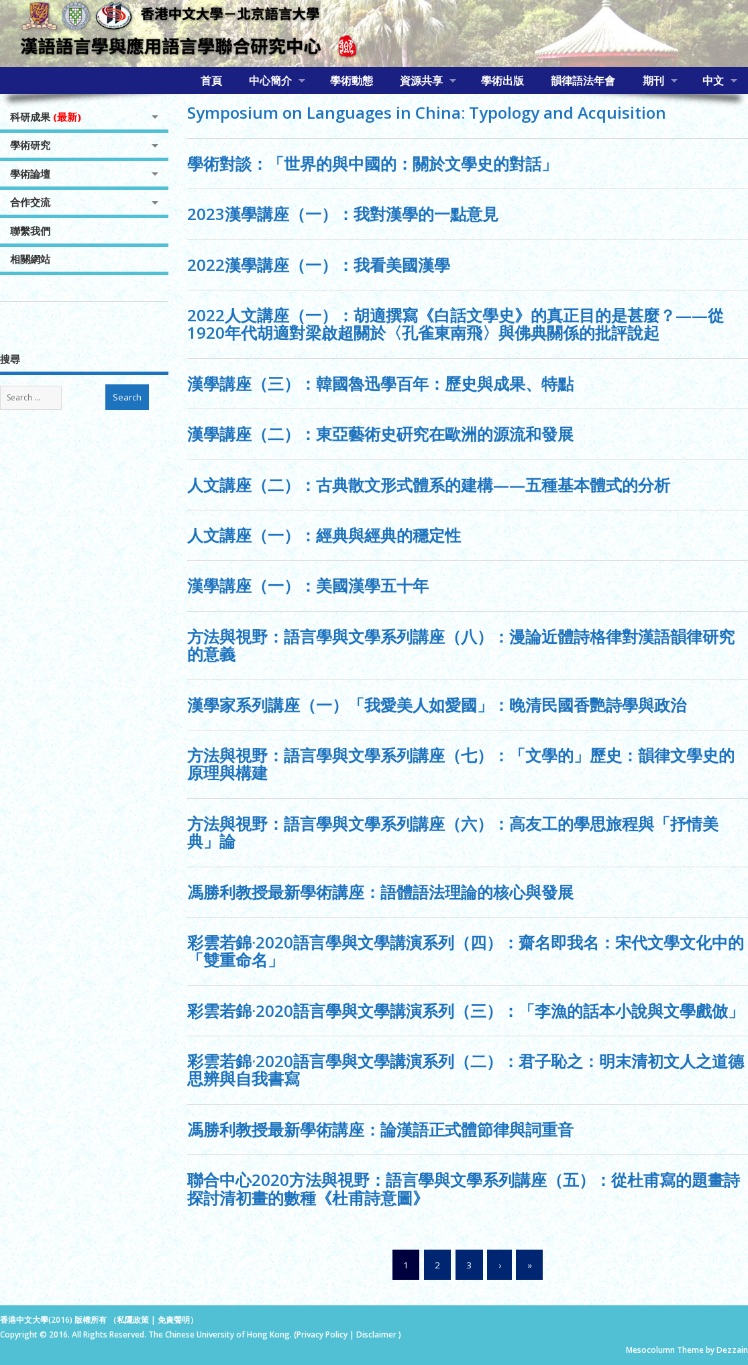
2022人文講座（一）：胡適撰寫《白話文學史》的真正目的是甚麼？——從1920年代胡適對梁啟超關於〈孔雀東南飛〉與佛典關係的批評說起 (455, 323)
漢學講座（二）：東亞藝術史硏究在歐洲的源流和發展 (380, 434)
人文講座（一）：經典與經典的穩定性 (324, 535)
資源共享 (421, 80)
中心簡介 (270, 80)
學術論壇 (30, 173)
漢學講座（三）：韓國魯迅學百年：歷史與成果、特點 (380, 383)
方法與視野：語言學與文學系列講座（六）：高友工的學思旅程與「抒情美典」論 (452, 832)
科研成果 (45, 116)
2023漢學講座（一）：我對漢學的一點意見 (342, 214)
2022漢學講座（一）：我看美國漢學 (318, 265)
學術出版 (502, 80)
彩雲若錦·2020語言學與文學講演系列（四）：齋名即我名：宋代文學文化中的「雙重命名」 (465, 951)
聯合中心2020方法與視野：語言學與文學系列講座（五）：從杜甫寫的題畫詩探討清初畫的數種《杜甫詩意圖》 (463, 1188)
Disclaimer (377, 1334)
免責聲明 (174, 1319)
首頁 (211, 80)
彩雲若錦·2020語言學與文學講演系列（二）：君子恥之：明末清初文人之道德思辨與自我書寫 (465, 1069)
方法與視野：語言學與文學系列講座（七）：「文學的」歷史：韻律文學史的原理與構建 (461, 763)
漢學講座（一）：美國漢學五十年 (308, 585)
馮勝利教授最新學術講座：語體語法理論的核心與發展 (380, 892)
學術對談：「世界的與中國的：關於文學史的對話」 (372, 163)
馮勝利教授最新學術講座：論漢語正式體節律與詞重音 (380, 1129)
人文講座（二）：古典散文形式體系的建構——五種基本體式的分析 (428, 485)
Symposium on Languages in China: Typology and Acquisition (426, 112)
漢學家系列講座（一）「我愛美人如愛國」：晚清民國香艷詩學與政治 (436, 705)
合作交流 (30, 202)
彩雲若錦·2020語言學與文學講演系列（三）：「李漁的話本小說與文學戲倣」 (465, 1010)
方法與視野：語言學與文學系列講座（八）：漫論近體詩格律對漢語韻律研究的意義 (461, 645)
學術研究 (30, 145)
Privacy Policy (322, 1334)
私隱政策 (133, 1319)
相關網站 (30, 259)
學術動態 (351, 80)
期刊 (653, 80)
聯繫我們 (30, 230)
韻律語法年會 (583, 80)
